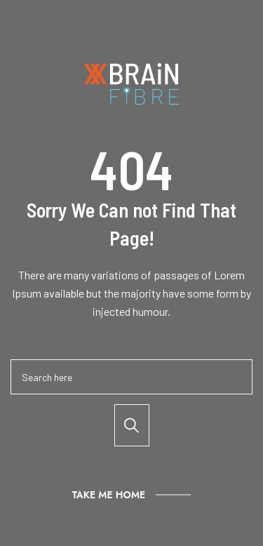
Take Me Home (109, 495)
